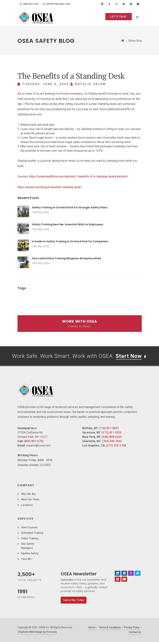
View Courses (29, 527)
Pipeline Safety (30, 553)
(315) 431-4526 (112, 432)
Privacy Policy (132, 627)
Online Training (29, 538)
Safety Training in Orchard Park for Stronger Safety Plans (69, 207)
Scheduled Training (32, 532)
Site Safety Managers (27, 546)
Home (92, 627)
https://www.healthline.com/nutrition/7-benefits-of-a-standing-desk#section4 (78, 176)
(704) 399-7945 (112, 441)
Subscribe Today (73, 600)
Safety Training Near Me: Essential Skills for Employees (67, 224)
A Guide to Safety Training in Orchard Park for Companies (70, 241)
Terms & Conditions (110, 627)
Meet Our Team (30, 499)
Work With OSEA (80, 323)
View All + (27, 559)
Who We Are (28, 494)
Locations (27, 505)
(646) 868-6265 (112, 437)
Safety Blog (135, 40)
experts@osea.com (56, 4)
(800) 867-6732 (29, 4)
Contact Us (135, 632)
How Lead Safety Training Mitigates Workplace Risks (66, 258)
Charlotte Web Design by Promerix (37, 631)
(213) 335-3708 (116, 445)
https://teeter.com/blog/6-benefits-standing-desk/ (49, 187)
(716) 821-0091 (109, 428)
